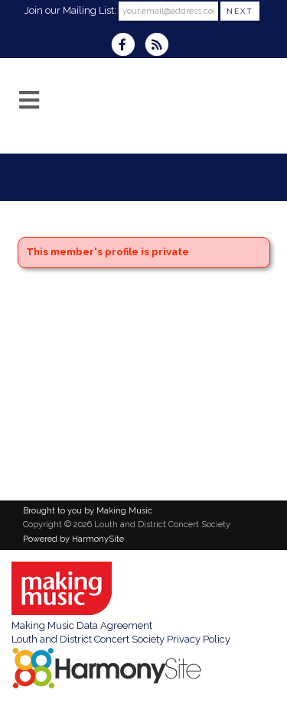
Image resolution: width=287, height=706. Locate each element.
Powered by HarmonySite (73, 539)
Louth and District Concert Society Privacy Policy (120, 639)
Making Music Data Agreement (81, 625)
